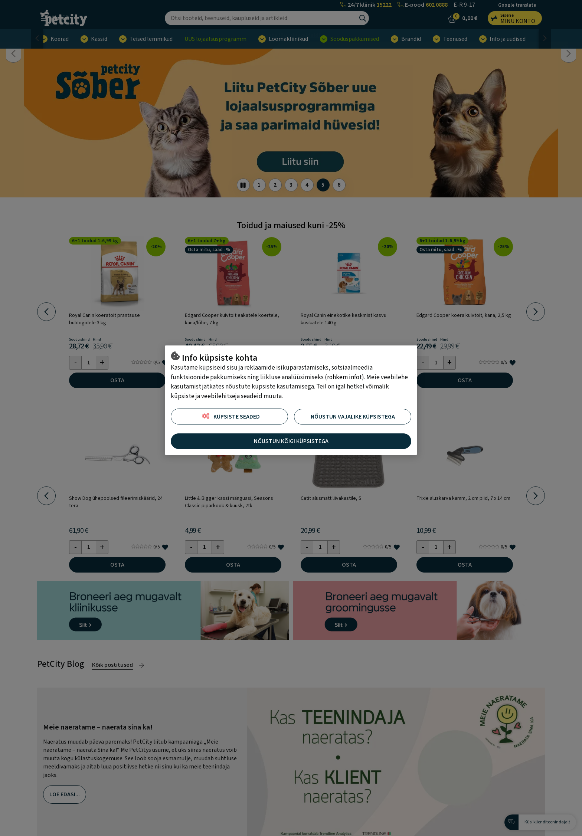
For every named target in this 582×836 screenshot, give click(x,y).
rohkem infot (344, 377)
